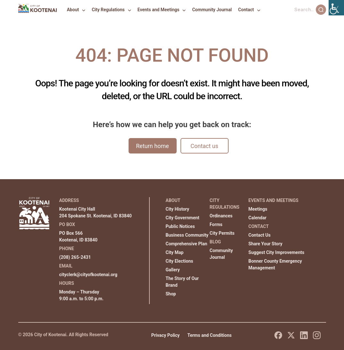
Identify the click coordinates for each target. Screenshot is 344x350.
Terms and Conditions (209, 335)
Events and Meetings (159, 9)
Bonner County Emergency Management (275, 264)
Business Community (187, 235)
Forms (216, 224)
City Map (175, 252)
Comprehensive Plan (186, 243)
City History (177, 209)
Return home (152, 146)
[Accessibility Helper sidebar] (336, 7)
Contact (246, 9)
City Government (182, 217)
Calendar (257, 217)
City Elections (179, 261)
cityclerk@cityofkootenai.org (88, 274)
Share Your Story (265, 243)
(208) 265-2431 (75, 257)
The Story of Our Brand (182, 282)
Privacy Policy (165, 335)
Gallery (173, 269)
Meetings (257, 209)
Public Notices (180, 226)
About (73, 9)
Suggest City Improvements (276, 252)
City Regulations (108, 9)
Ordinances (221, 215)
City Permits (222, 233)
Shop (171, 293)
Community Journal (211, 9)
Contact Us (259, 235)
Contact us (204, 146)
